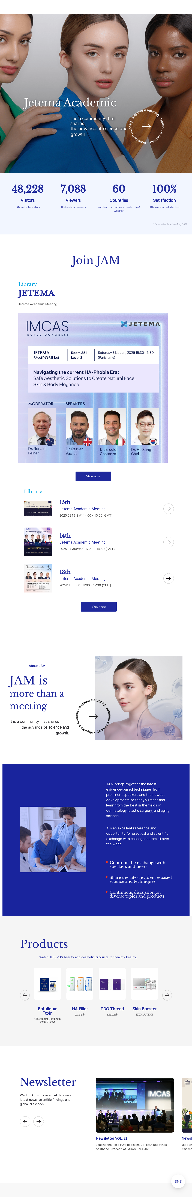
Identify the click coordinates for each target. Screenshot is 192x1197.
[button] (25, 995)
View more (93, 476)
